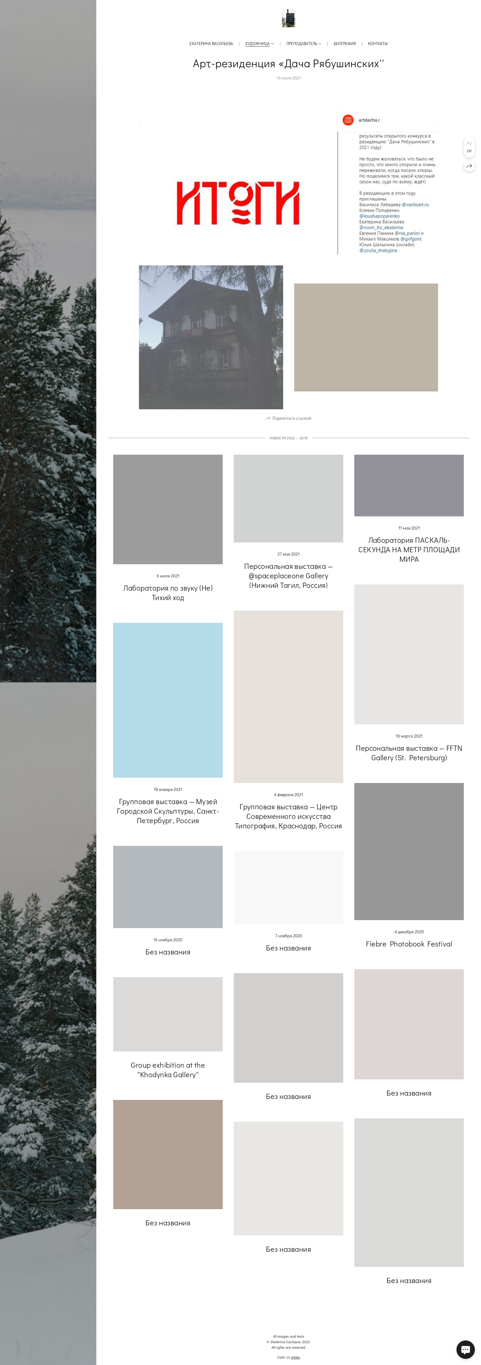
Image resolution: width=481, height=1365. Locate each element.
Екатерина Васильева (211, 43)
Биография (345, 43)
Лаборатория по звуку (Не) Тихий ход (168, 599)
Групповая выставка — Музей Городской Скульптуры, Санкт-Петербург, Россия (168, 818)
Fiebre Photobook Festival (409, 951)
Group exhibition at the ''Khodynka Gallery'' (168, 1076)
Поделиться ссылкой (291, 426)
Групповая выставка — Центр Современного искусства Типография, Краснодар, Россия (288, 823)
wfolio (295, 1357)
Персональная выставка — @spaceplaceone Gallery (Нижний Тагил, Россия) (288, 583)
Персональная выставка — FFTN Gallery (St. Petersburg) (409, 760)
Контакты (378, 43)
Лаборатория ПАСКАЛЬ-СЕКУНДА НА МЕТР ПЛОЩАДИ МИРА (409, 557)
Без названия (167, 959)
